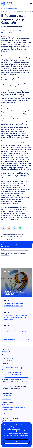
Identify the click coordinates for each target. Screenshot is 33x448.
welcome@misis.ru (7, 404)
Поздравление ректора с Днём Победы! (14, 293)
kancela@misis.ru (7, 360)
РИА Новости (6, 32)
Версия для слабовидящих (9, 8)
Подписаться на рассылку (16, 374)
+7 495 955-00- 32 (7, 357)
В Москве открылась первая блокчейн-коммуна (15, 250)
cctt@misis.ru (5, 413)
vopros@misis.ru (6, 399)
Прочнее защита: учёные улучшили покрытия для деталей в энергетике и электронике (15, 317)
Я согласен (16, 442)
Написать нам (12, 368)
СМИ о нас (22, 30)
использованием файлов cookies (15, 431)
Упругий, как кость (6, 239)
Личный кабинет (26, 3)
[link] (3, 228)
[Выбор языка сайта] (22, 3)
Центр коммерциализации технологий (13, 407)
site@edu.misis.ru (7, 420)
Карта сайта (5, 422)
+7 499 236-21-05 (10, 358)
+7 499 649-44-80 (7, 395)
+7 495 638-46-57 (7, 409)
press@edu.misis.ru (7, 351)
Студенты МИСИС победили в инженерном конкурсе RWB (13, 305)
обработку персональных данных (16, 435)
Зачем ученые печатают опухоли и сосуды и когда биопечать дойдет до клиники (15, 331)
